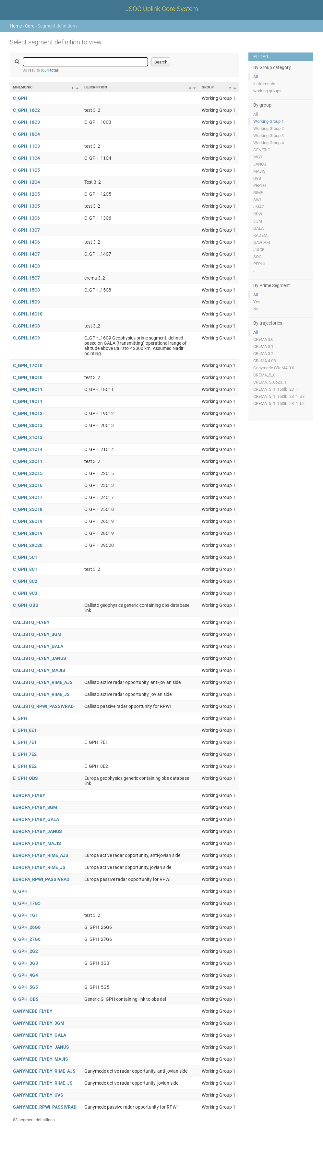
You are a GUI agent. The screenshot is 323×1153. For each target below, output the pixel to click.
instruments (264, 83)
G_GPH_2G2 (25, 951)
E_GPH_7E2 (25, 754)
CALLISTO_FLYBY (31, 622)
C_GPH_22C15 (27, 473)
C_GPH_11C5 (26, 170)
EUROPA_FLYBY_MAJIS (37, 843)
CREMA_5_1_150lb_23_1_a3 (279, 396)
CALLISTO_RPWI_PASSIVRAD (43, 706)
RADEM (260, 235)
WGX (258, 157)
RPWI (258, 214)
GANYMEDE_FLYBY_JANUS (41, 1047)
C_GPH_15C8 (26, 290)
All (255, 76)
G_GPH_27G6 (27, 939)
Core (29, 26)
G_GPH (20, 891)
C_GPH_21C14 (27, 449)
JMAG (259, 206)
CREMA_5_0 (264, 375)
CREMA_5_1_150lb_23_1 (275, 389)
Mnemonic (22, 87)
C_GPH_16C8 (26, 326)
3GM (257, 221)
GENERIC (261, 149)
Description (95, 87)
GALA (258, 228)
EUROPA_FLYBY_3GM (35, 807)
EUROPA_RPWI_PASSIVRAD (41, 879)
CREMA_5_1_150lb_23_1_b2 (279, 403)
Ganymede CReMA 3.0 (273, 367)
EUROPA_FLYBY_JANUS (37, 831)
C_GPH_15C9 (26, 302)
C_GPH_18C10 (27, 377)
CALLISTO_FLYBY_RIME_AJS (43, 682)
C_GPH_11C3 (26, 146)
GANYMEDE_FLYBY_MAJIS (40, 1059)
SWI (257, 199)
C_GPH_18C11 (27, 389)
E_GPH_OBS (25, 778)
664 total (50, 70)
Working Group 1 (268, 121)
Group (208, 87)
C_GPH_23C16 (27, 485)
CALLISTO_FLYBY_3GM (37, 634)
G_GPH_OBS (26, 999)
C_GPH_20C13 (27, 425)
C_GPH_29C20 (27, 545)
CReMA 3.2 (263, 353)
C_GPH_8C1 (25, 569)
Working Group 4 (268, 142)
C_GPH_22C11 (27, 461)
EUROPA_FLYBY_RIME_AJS (40, 855)
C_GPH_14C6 (26, 242)
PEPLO (259, 185)
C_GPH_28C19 (27, 533)
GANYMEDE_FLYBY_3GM (38, 1023)
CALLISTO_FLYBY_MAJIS (39, 670)
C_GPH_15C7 (26, 278)
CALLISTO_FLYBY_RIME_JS (41, 694)
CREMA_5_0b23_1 (269, 382)
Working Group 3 (268, 135)
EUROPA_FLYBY (29, 795)
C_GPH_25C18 (27, 509)
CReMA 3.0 (263, 339)
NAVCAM (261, 242)
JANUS (259, 164)
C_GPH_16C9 (26, 337)
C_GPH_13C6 (26, 218)
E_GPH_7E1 (25, 742)
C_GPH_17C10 (27, 365)
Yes (256, 301)
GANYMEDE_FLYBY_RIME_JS (43, 1083)
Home (16, 26)
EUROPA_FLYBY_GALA (36, 819)
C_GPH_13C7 (26, 230)
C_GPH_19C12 (27, 413)
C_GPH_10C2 (26, 110)
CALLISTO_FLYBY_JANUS (39, 658)
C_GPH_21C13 (27, 437)
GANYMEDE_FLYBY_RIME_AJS (44, 1071)
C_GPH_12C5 (26, 194)
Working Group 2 (268, 128)
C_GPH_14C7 (26, 254)
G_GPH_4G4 (25, 975)
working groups (267, 90)
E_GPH (20, 718)
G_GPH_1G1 (25, 915)
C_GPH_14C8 (26, 266)
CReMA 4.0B (264, 360)
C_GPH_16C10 (27, 314)
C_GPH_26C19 (27, 521)
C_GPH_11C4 (26, 158)
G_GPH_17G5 (27, 903)
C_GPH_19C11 (27, 401)
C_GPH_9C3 (25, 593)
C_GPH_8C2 (25, 581)
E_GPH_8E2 (25, 766)
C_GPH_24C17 (27, 497)
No (255, 308)
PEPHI (259, 263)
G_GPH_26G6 (27, 927)
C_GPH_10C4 (26, 134)
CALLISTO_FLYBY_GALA (38, 646)
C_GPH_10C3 (26, 122)
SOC (257, 256)
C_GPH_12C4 (26, 182)
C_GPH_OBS (25, 605)
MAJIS (259, 171)
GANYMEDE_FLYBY (33, 1011)
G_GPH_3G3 (25, 963)
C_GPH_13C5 (26, 206)
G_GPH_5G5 (25, 987)
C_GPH (20, 98)
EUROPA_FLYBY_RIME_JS (39, 867)
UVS (257, 178)
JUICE (258, 249)
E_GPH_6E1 (25, 730)
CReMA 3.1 (263, 346)
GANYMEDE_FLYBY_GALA (39, 1035)
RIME (258, 192)
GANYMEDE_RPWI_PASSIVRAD (45, 1107)
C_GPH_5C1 (25, 557)
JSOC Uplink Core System (161, 9)
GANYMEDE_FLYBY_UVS (38, 1095)
